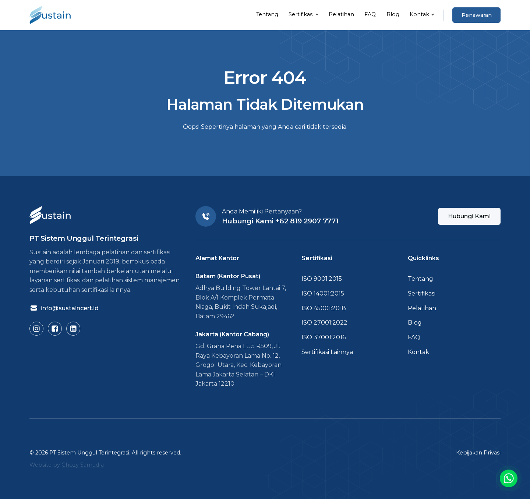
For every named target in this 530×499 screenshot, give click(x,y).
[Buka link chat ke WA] (508, 478)
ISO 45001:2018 (323, 308)
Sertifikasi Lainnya (327, 351)
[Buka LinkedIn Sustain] (73, 329)
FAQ (370, 14)
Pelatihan (341, 14)
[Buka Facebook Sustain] (55, 329)
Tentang (267, 14)
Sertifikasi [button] (301, 14)
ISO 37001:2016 (323, 337)
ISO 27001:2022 (324, 322)
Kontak (418, 351)
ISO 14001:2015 (322, 293)
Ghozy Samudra (82, 464)
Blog (392, 14)
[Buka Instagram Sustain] (36, 329)
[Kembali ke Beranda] (50, 15)
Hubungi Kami (469, 216)
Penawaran (477, 15)
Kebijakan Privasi (478, 452)
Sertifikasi (421, 293)
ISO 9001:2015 (321, 278)
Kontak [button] (419, 14)
